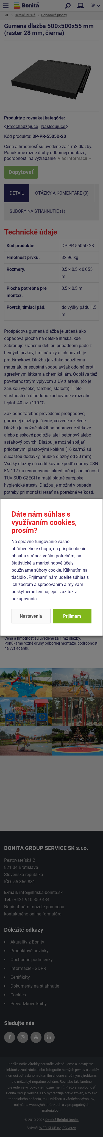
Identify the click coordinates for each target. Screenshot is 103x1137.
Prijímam (72, 616)
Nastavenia (31, 616)
